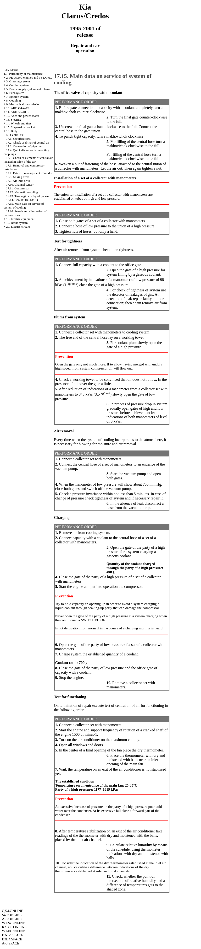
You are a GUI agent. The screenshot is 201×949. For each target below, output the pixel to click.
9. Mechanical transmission (23, 104)
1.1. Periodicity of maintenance (23, 73)
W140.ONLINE (13, 931)
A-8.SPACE (10, 943)
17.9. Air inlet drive (18, 180)
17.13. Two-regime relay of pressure (28, 196)
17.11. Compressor (17, 188)
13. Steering (13, 119)
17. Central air (14, 135)
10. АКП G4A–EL (18, 108)
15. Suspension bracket (20, 127)
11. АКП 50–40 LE (18, 112)
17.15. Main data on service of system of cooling (24, 205)
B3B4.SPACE (12, 939)
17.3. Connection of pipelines (24, 146)
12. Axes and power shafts (22, 116)
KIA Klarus (11, 70)
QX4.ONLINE (12, 911)
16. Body (12, 131)
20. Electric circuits (18, 226)
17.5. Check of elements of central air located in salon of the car (28, 159)
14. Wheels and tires (19, 123)
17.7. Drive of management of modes (29, 173)
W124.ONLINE (13, 923)
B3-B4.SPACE (12, 935)
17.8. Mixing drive (17, 177)
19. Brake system (17, 223)
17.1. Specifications (18, 138)
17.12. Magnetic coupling (22, 192)
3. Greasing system (18, 81)
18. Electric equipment (20, 219)
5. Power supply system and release (28, 89)
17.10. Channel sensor (20, 184)
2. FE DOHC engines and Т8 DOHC (29, 77)
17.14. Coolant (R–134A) (22, 200)
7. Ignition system (17, 96)
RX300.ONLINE (14, 927)
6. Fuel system (15, 93)
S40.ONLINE (12, 915)
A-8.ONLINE (12, 919)
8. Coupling (13, 100)
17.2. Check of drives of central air (27, 142)
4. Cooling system (17, 85)
